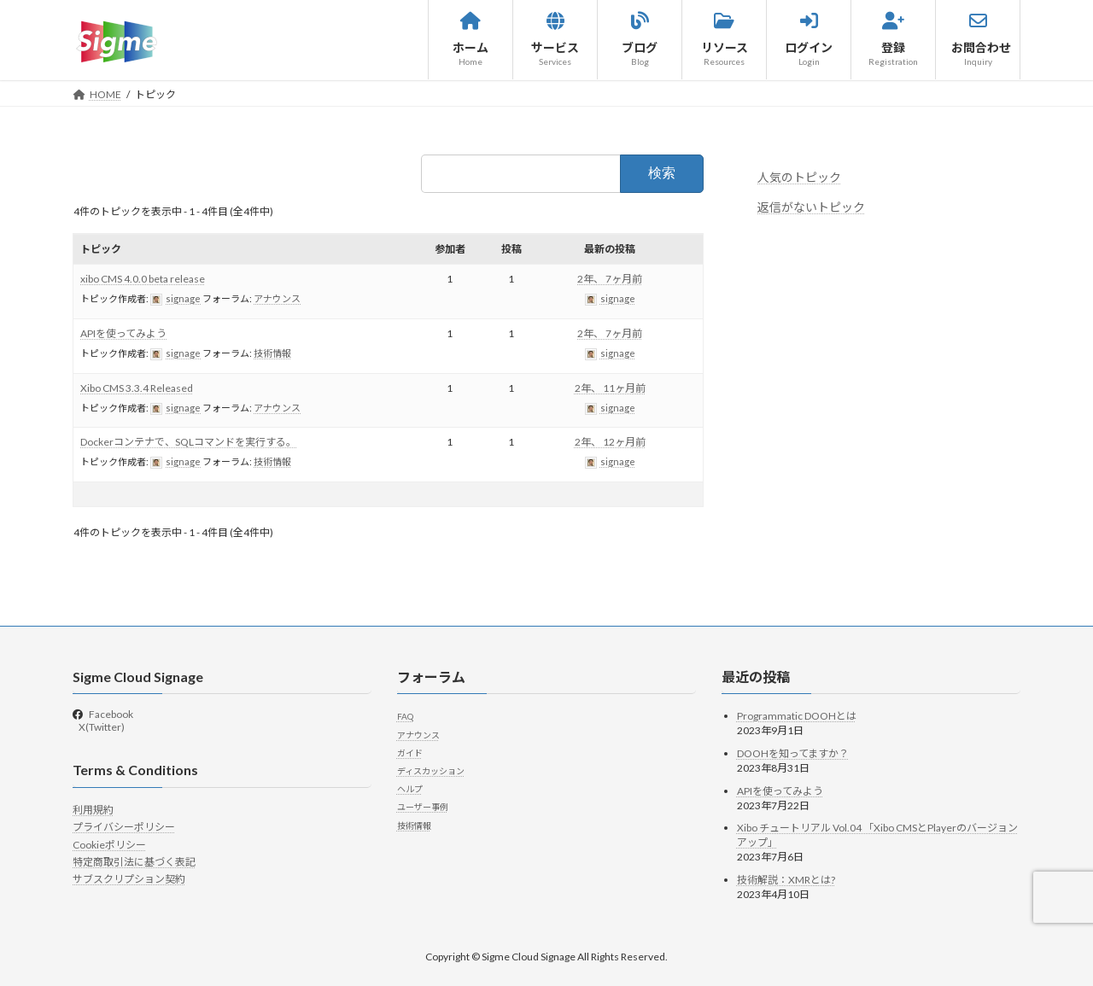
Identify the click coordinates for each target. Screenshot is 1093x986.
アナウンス (277, 298)
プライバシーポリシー (124, 826)
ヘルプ (410, 789)
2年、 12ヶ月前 (610, 441)
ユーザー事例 (422, 807)
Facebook (111, 714)
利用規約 (93, 809)
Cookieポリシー (109, 844)
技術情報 (272, 353)
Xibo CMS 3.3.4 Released (136, 388)
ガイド (410, 753)
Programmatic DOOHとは (796, 715)
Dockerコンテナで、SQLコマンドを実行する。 (188, 441)
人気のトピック (799, 177)
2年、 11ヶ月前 (610, 388)
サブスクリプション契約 (129, 878)
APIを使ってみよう (123, 333)
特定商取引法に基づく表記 (134, 861)
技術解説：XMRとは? (786, 879)
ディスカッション (431, 771)
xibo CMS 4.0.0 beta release (142, 278)
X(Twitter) (101, 727)
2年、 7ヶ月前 (609, 278)
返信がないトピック (811, 207)
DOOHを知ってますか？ (793, 753)
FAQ (405, 716)
